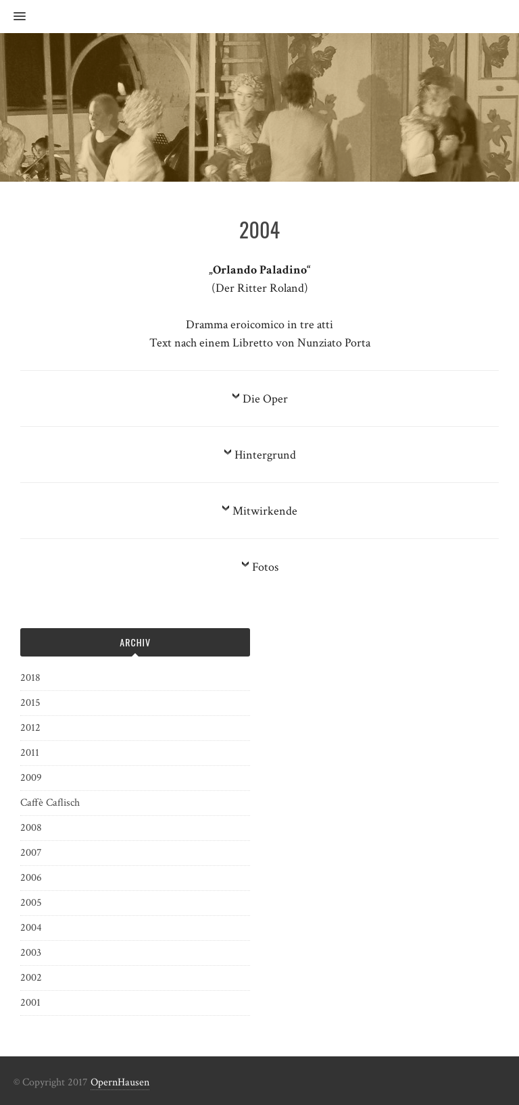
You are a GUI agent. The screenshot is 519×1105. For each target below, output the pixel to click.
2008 (31, 828)
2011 (29, 753)
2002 (31, 978)
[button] (13, 17)
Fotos (265, 567)
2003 (30, 953)
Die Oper (265, 399)
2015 (30, 703)
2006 (31, 878)
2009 (31, 778)
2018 (30, 678)
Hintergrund (265, 455)
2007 (31, 853)
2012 (30, 728)
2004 (31, 928)
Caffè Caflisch (50, 803)
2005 (31, 903)
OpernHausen (120, 1082)
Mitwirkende (264, 511)
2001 (30, 1003)
